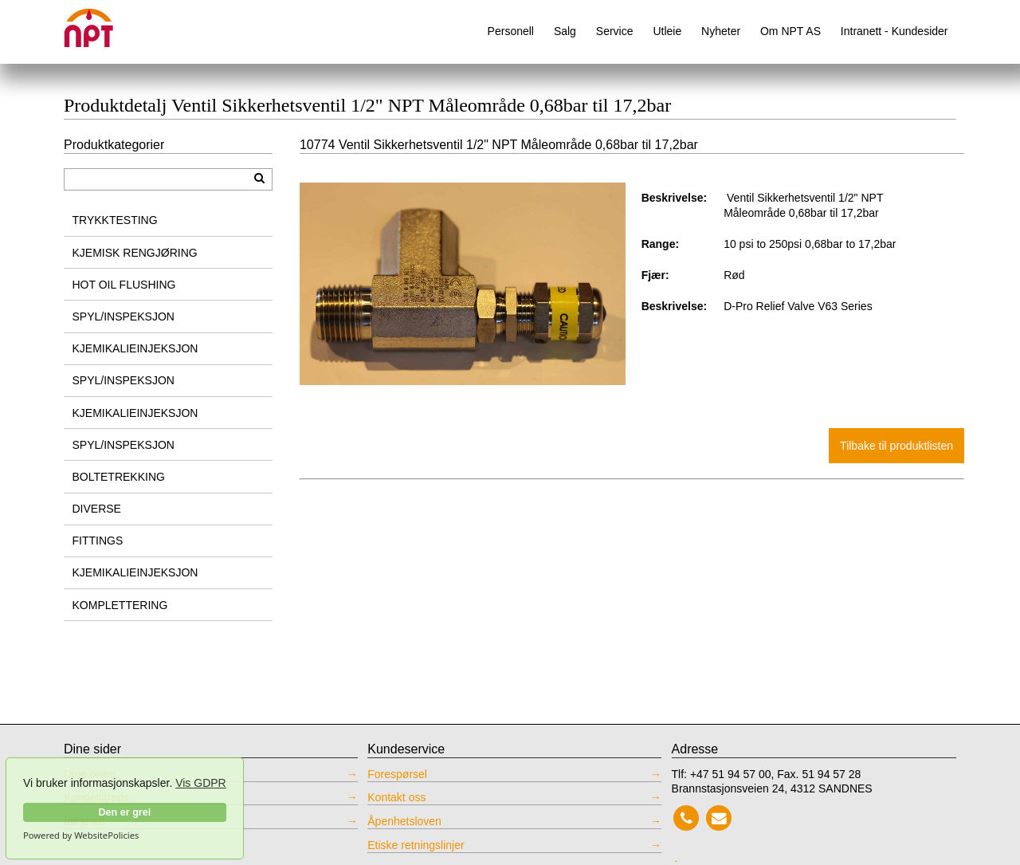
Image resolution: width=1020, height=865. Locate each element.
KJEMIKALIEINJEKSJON (135, 348)
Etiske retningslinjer (415, 845)
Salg (565, 31)
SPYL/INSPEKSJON (124, 316)
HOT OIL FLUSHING (124, 284)
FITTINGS (98, 540)
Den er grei (124, 812)
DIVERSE (97, 508)
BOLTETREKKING (119, 476)
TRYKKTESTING (115, 220)
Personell (511, 31)
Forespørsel (397, 774)
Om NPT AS (790, 31)
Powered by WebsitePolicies (81, 835)
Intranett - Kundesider (894, 31)
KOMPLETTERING (120, 605)
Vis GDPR (200, 783)
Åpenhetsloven (404, 821)
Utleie (667, 31)
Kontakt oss (396, 797)
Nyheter (720, 31)
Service (615, 31)
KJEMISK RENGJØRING (135, 252)
